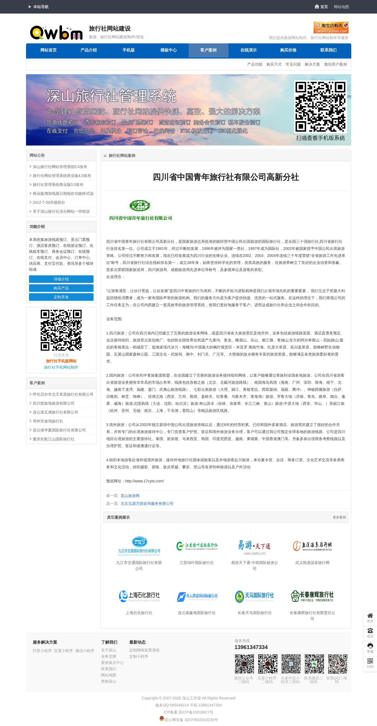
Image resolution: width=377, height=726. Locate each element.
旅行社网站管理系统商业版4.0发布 (62, 175)
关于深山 (108, 650)
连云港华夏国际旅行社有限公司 (59, 430)
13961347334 (251, 647)
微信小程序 (84, 650)
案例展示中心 (112, 662)
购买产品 (61, 288)
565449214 (179, 705)
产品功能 (254, 64)
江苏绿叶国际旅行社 (197, 562)
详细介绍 (61, 279)
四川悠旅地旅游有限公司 (54, 403)
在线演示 (248, 51)
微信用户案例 (335, 64)
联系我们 (328, 51)
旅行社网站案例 (122, 155)
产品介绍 (88, 51)
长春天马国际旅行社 (255, 613)
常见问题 (293, 64)
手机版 (129, 51)
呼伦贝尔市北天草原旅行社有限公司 (63, 394)
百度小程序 (63, 650)
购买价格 (288, 51)
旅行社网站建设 (110, 28)
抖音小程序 (42, 650)
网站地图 (341, 7)
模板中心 (168, 51)
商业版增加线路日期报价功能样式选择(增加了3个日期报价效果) (86, 193)
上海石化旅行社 (139, 613)
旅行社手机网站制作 (61, 367)
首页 (324, 7)
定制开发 (61, 297)
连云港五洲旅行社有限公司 (55, 412)
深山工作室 (191, 698)
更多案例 (339, 517)
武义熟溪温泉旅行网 (312, 562)
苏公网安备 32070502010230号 (188, 720)
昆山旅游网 (130, 495)
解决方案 (312, 64)
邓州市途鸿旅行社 (48, 421)
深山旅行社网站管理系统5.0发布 (60, 166)
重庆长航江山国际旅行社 (54, 439)
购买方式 (274, 64)
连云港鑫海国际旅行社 (197, 613)
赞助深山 (108, 681)
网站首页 (48, 51)
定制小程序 (138, 656)
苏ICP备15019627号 (196, 712)
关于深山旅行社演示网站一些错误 (61, 211)
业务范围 (108, 656)
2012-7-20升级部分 (49, 202)
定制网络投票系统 (144, 650)
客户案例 (208, 51)
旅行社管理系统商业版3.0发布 (58, 184)
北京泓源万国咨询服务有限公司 (147, 503)
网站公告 (37, 155)
